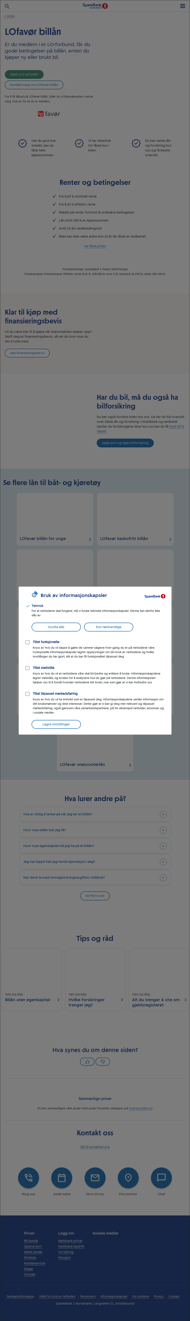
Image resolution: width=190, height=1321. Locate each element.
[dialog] (95, 660)
